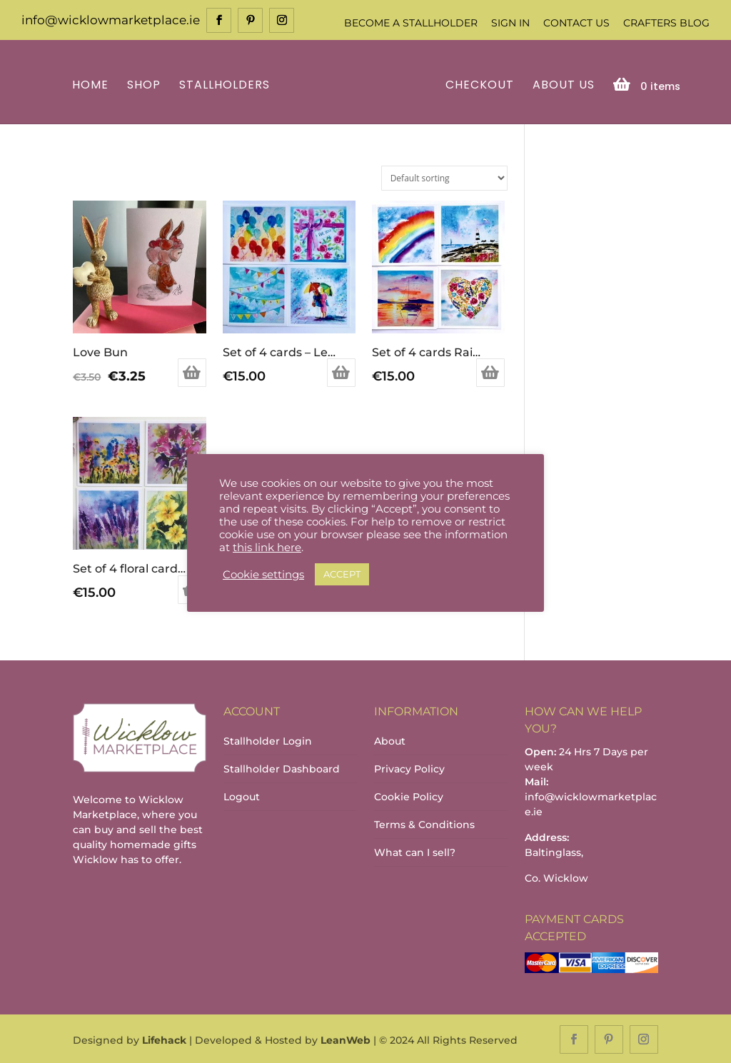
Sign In (510, 22)
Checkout (477, 84)
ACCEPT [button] (342, 574)
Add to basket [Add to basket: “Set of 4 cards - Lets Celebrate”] (341, 372)
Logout (241, 795)
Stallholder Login (267, 739)
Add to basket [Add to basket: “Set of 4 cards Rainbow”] (490, 372)
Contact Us (576, 22)
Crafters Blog (666, 22)
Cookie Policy (408, 795)
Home (92, 84)
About (389, 739)
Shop (146, 84)
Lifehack (164, 1038)
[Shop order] (444, 176)
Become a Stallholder (411, 22)
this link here (267, 547)
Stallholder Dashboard (281, 767)
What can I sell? (414, 851)
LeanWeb (345, 1038)
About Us (561, 84)
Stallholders (226, 84)
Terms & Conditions (424, 823)
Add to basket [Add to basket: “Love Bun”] (192, 372)
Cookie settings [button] (263, 574)
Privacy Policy (409, 767)
